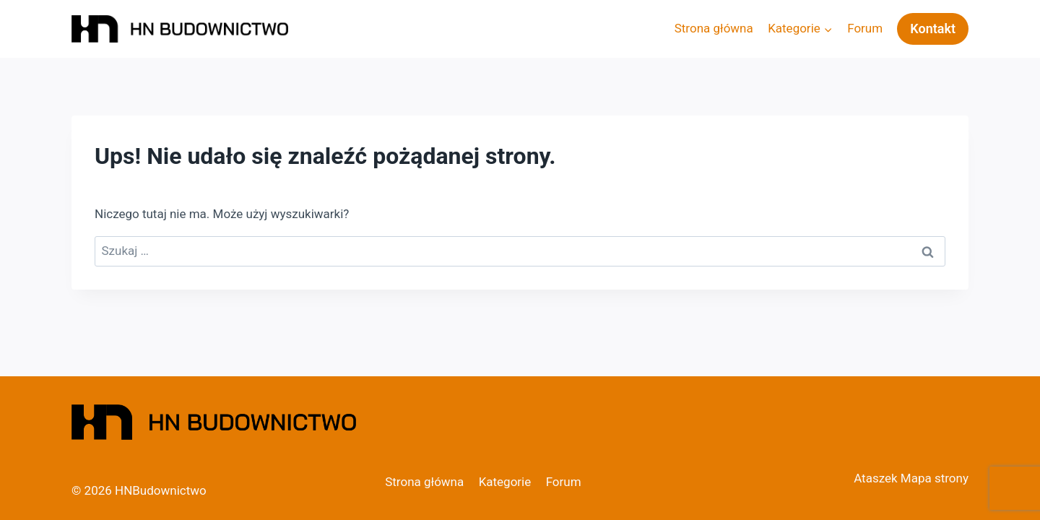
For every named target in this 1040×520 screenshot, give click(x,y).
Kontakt (933, 28)
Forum (865, 28)
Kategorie (505, 481)
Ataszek (875, 478)
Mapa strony (934, 478)
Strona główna (714, 28)
